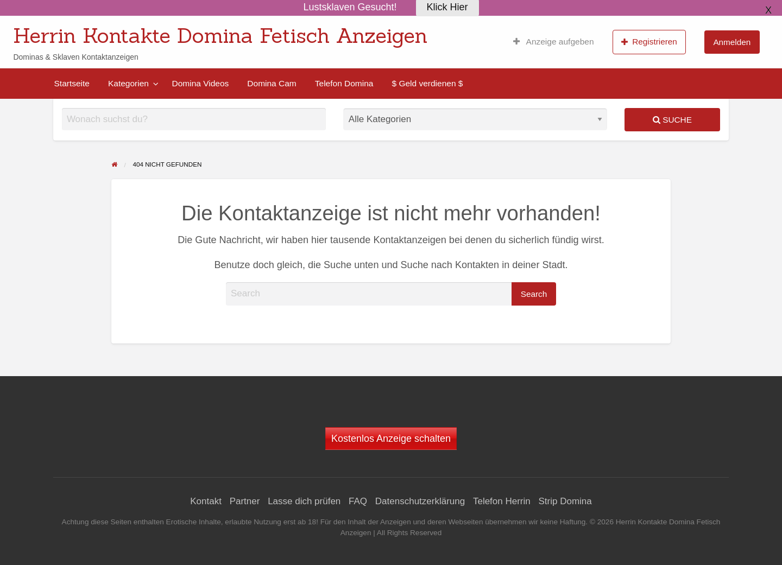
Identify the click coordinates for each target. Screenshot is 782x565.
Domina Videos (200, 83)
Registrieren (649, 42)
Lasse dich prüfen (304, 501)
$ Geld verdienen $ (427, 83)
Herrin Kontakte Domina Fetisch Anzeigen (220, 35)
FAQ (358, 501)
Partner (245, 501)
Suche (672, 119)
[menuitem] (553, 41)
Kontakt (206, 501)
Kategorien (128, 83)
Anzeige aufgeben (553, 42)
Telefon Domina (344, 83)
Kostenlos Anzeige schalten (391, 438)
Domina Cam (271, 83)
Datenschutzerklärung (420, 501)
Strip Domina (564, 501)
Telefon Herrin (502, 501)
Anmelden (732, 42)
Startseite (72, 83)
